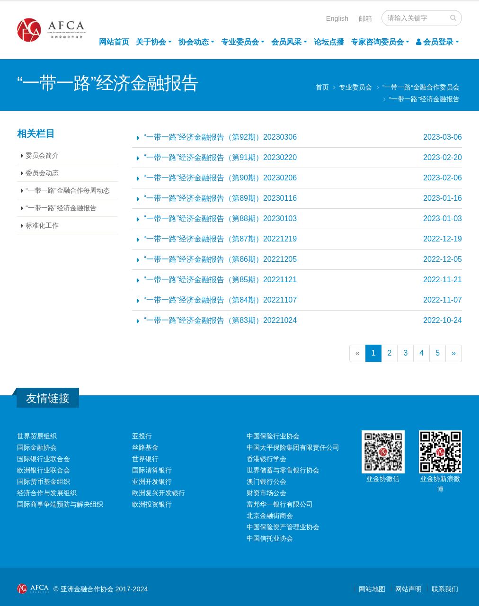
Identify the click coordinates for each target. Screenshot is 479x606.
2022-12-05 (442, 259)
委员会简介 (42, 155)
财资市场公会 (266, 493)
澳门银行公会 (266, 481)
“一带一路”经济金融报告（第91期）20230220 (220, 157)
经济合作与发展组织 (47, 493)
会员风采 (286, 42)
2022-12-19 (442, 239)
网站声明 (408, 589)
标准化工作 (42, 225)
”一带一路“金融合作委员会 (421, 87)
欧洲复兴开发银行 (158, 493)
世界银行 (145, 459)
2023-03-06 (442, 137)
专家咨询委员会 (377, 42)
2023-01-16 (442, 198)
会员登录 (434, 42)
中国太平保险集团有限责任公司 (293, 447)
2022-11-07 (442, 300)
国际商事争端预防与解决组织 (60, 504)
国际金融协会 (37, 447)
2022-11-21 (442, 280)
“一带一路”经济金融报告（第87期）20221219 (220, 239)
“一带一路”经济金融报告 (424, 99)
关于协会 (151, 42)
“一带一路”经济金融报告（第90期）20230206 (220, 178)
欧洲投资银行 (152, 504)
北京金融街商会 (270, 515)
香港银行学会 (266, 459)
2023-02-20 (442, 157)
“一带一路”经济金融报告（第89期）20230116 (220, 198)
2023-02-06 (442, 178)
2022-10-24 (442, 320)
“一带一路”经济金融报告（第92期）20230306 (220, 137)
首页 (322, 87)
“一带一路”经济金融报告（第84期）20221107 (220, 300)
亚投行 (142, 436)
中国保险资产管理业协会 (283, 527)
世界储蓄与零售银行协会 (283, 470)
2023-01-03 (442, 218)
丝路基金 (145, 447)
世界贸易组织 (37, 436)
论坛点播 (329, 42)
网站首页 (114, 42)
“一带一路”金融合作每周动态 (68, 190)
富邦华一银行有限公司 (280, 504)
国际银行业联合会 (43, 459)
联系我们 (445, 589)
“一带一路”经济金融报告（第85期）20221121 (220, 280)
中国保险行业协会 (273, 436)
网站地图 (372, 589)
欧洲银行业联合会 (43, 470)
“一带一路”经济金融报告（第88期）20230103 (220, 218)
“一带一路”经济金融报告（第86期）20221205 (220, 259)
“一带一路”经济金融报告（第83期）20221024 (220, 320)
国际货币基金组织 (43, 481)
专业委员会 (240, 42)
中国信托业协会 (270, 538)
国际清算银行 (152, 470)
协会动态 (193, 42)
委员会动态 (42, 173)
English (337, 18)
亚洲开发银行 (152, 481)
